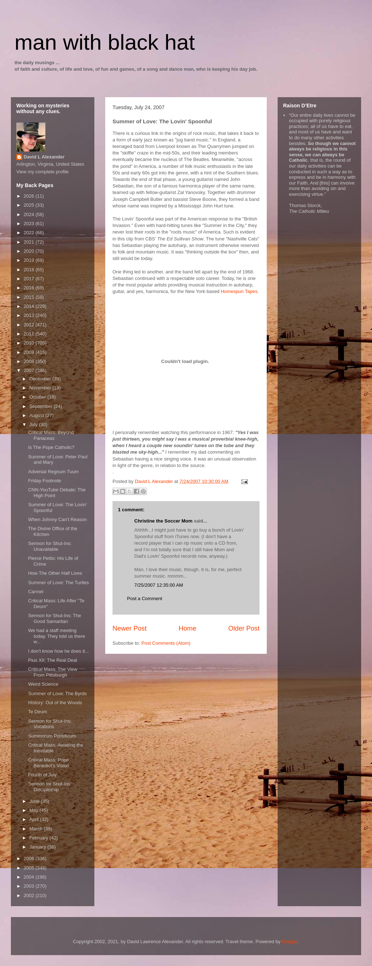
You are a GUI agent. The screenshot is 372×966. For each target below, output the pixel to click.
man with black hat (105, 42)
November (41, 388)
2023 (30, 223)
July (34, 424)
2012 (30, 324)
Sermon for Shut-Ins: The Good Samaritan (54, 618)
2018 (30, 269)
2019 (30, 260)
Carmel (35, 591)
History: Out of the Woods (55, 702)
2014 (30, 306)
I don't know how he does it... (58, 651)
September (41, 406)
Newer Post (130, 628)
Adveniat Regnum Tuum (53, 471)
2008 (30, 361)
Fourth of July (42, 774)
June (35, 801)
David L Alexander (44, 157)
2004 (30, 877)
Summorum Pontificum (51, 736)
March (36, 828)
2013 (30, 315)
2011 (30, 334)
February (39, 838)
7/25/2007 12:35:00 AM (158, 585)
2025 (30, 205)
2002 (30, 895)
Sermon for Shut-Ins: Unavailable (49, 546)
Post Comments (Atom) (166, 643)
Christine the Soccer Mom (163, 521)
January (38, 847)
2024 (30, 214)
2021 (30, 242)
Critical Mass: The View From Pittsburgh (52, 672)
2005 (30, 868)
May (34, 810)
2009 (30, 352)
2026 (30, 196)
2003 (30, 886)
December (41, 378)
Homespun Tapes (239, 291)
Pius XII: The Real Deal (52, 660)
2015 (30, 297)
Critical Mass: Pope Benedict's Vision (48, 762)
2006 (30, 858)
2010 (30, 343)
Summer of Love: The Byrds (57, 693)
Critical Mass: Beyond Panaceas (51, 435)
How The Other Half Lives (55, 573)
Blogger (290, 941)
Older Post (243, 628)
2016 (30, 287)
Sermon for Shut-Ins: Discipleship (49, 786)
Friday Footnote (44, 480)
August (37, 415)
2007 (30, 370)
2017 (30, 278)
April (34, 819)
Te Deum (37, 711)
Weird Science (43, 684)
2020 (30, 251)
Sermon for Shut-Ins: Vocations (49, 724)
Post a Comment (144, 598)
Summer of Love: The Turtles (58, 582)
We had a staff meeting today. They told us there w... (56, 636)
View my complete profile (42, 171)
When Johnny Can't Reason (57, 519)
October (38, 397)
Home (187, 628)
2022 (30, 232)
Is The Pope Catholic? (51, 447)
